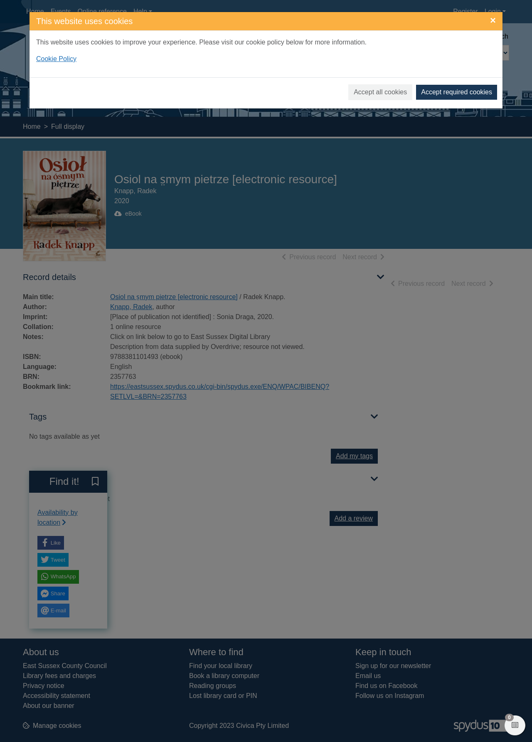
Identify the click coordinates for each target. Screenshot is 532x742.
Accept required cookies (456, 92)
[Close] (492, 20)
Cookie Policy (56, 58)
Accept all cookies (380, 92)
